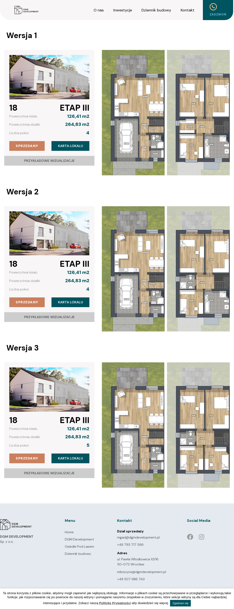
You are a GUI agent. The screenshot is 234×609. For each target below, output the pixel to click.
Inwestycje (122, 10)
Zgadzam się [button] (180, 603)
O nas (99, 10)
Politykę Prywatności (115, 603)
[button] (27, 146)
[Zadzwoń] (213, 6)
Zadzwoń (218, 14)
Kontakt (187, 10)
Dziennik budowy (156, 10)
